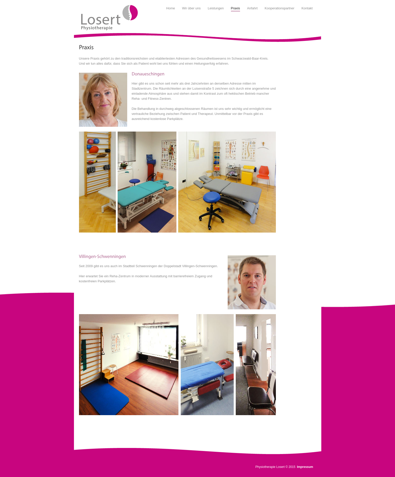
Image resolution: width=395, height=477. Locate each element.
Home (170, 8)
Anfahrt (252, 8)
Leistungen (216, 8)
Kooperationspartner (280, 8)
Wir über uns (191, 8)
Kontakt (306, 8)
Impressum (305, 467)
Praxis (235, 8)
